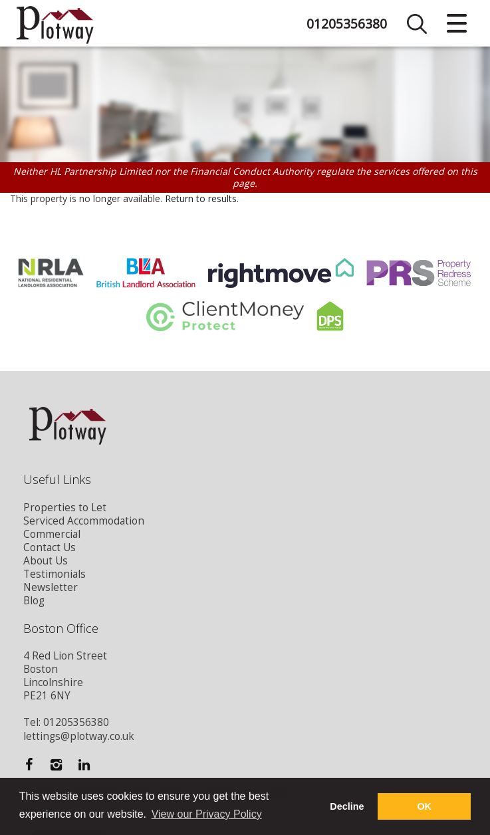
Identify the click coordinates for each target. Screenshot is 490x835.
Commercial (51, 534)
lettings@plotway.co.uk (78, 736)
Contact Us (49, 547)
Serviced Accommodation (83, 521)
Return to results (201, 198)
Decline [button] (347, 806)
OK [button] (424, 806)
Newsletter (50, 587)
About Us (45, 561)
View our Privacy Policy (207, 814)
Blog (34, 601)
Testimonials (54, 574)
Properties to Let (64, 508)
